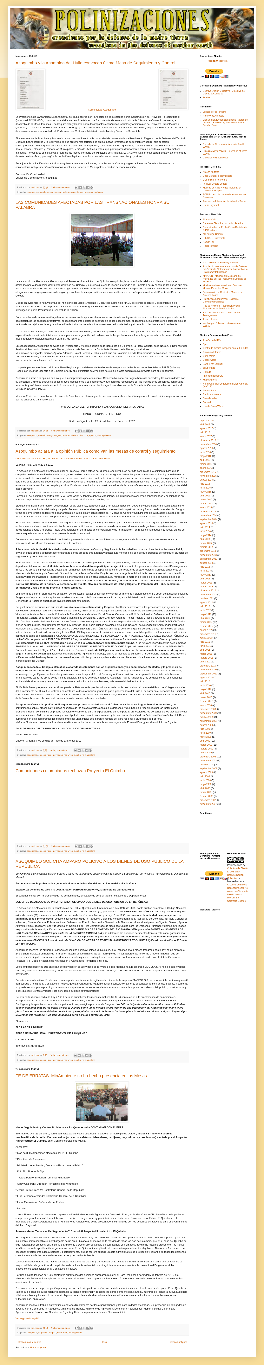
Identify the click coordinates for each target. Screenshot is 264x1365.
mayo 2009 (205, 737)
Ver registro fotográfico (28, 1318)
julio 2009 (205, 729)
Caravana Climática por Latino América (223, 223)
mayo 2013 (205, 574)
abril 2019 (205, 424)
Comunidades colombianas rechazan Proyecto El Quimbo (70, 770)
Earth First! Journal (212, 364)
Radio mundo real (212, 394)
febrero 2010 (206, 701)
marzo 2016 (206, 464)
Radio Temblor (210, 246)
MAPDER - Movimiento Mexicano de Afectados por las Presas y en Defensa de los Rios (224, 279)
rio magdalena (96, 192)
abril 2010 (205, 693)
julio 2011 (205, 642)
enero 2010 (206, 705)
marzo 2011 (206, 654)
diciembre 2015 (208, 472)
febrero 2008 (206, 796)
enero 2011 (206, 661)
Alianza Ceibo (210, 219)
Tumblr (206, 97)
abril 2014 (205, 539)
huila (65, 192)
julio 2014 (205, 527)
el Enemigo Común (213, 234)
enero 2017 (206, 436)
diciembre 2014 (208, 511)
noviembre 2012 (208, 594)
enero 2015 (206, 507)
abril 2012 (205, 618)
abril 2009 (205, 740)
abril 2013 (205, 578)
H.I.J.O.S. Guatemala (214, 238)
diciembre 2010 (208, 665)
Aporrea (207, 344)
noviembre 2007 (208, 804)
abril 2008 (205, 788)
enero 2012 (206, 630)
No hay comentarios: (61, 187)
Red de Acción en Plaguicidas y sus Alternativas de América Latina (221, 307)
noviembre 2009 (208, 713)
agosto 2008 (206, 772)
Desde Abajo (209, 360)
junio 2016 (205, 452)
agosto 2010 (206, 677)
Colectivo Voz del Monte (215, 157)
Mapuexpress (210, 379)
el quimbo (43, 1332)
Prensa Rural (209, 390)
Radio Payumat (211, 205)
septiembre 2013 (208, 559)
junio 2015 (205, 487)
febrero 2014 (206, 547)
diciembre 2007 (208, 800)
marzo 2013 (206, 582)
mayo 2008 (205, 784)
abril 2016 (205, 460)
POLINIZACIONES (218, 61)
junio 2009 (205, 732)
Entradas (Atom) (38, 1347)
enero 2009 (206, 752)
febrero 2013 (206, 586)
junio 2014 (205, 531)
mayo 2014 (205, 535)
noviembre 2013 (208, 555)
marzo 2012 (206, 622)
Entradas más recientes (28, 1342)
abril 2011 (205, 649)
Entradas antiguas (177, 1342)
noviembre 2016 (208, 444)
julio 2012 (205, 606)
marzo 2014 (206, 543)
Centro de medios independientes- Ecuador (225, 348)
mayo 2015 (205, 491)
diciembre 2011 (208, 634)
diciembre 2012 (208, 590)
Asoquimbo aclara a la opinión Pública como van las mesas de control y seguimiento (95, 451)
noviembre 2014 (208, 515)
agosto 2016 (206, 448)
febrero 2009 (206, 748)
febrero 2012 (206, 626)
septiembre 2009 (208, 721)
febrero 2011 (206, 657)
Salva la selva (210, 398)
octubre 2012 (207, 598)
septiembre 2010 (208, 673)
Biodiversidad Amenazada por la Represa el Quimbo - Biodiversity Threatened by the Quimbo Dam (225, 122)
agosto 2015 (206, 479)
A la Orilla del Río (212, 340)
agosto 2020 (206, 420)
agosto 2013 (206, 563)
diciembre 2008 (208, 756)
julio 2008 (205, 776)
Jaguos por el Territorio (215, 112)
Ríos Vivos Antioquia (213, 115)
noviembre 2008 (208, 760)
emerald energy (45, 192)
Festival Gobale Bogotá (215, 183)
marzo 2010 (206, 697)
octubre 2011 (207, 638)
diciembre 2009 (208, 709)
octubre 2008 (207, 764)
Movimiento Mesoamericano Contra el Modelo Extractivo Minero (222, 287)
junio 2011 (205, 646)
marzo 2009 (206, 744)
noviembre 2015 (208, 476)
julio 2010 (205, 681)
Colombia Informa (212, 352)
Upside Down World (213, 406)
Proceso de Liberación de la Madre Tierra (224, 201)
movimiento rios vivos (78, 192)
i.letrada (207, 372)
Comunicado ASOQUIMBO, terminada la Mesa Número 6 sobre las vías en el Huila (63, 458)
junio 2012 (205, 610)
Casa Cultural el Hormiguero (217, 176)
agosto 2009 (206, 725)
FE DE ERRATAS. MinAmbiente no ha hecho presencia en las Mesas (81, 1075)
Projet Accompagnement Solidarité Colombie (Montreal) (221, 300)
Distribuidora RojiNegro (215, 179)
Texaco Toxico (210, 319)
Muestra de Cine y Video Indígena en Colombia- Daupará (222, 189)
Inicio (105, 1342)
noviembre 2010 (208, 669)
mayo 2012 (205, 614)
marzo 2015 (206, 499)
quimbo (92, 435)
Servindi (207, 402)
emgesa (57, 192)
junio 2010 (205, 685)
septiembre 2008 (208, 768)
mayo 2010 (205, 689)
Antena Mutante (211, 172)
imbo (65, 1332)
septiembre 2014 (208, 519)
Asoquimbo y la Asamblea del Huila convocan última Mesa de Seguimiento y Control (95, 63)
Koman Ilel (208, 242)
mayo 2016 (205, 456)
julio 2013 (205, 566)
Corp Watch (209, 356)
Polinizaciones (234, 865)
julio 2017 (205, 432)
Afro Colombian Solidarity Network (220, 262)
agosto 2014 (206, 523)
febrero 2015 (206, 503)
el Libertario (209, 368)
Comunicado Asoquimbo (102, 109)
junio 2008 (205, 780)
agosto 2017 (206, 428)
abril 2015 (205, 495)
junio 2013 (205, 570)
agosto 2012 (206, 602)
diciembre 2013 (208, 551)
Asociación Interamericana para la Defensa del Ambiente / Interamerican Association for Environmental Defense (225, 269)
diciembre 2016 (208, 440)
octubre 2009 (207, 717)
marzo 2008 (206, 792)
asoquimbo (32, 192)
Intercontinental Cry (213, 375)
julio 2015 (205, 483)
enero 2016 (206, 468)
